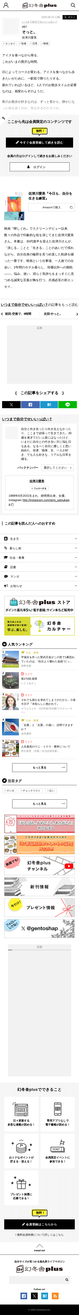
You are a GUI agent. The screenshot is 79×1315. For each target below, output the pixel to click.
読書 (13, 567)
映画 (45, 43)
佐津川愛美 (36, 481)
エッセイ (10, 43)
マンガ (14, 576)
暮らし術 (15, 548)
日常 (34, 43)
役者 (23, 43)
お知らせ (16, 586)
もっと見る (39, 767)
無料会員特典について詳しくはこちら (40, 1234)
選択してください (55, 467)
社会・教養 (17, 557)
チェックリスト (31, 790)
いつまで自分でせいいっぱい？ (39, 21)
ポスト (69, 17)
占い (51, 790)
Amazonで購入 (52, 207)
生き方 (14, 538)
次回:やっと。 (53, 313)
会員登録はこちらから (39, 1224)
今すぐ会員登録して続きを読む (39, 142)
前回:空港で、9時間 (18, 313)
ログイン (39, 167)
